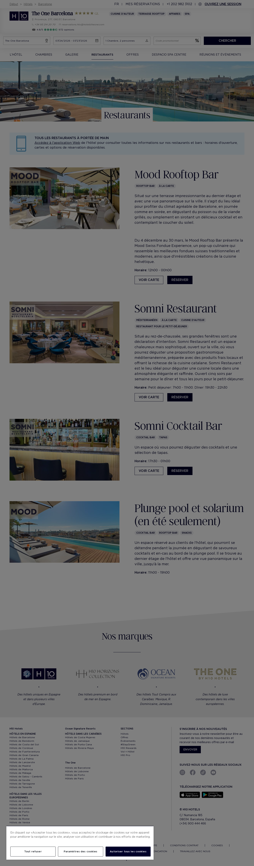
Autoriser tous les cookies (128, 851)
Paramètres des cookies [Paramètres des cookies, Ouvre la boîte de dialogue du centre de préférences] (80, 851)
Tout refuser (33, 851)
